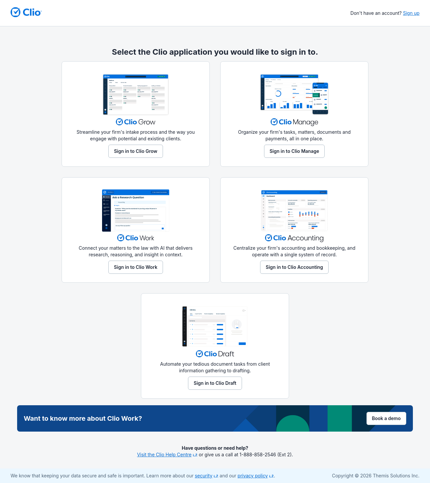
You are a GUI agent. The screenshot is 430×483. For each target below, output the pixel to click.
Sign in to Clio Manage (294, 151)
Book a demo (386, 418)
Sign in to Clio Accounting (294, 267)
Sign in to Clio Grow (135, 151)
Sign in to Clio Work (135, 267)
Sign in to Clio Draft (215, 383)
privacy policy (256, 475)
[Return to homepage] (26, 12)
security (206, 475)
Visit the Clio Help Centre (167, 454)
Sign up (411, 13)
